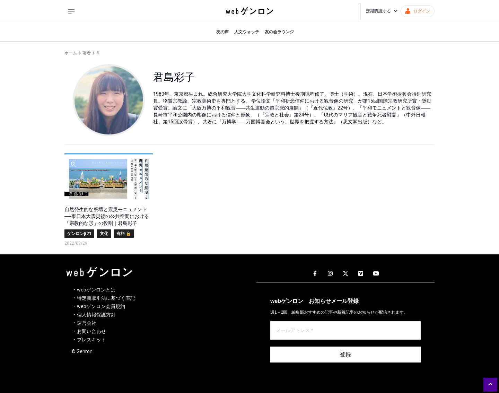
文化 (104, 233)
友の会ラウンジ (279, 31)
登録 (345, 354)
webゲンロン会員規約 (101, 306)
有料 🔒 (123, 233)
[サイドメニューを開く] (71, 11)
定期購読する (382, 11)
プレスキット (91, 339)
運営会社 (86, 323)
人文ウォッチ (246, 31)
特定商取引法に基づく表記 (106, 298)
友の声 (222, 31)
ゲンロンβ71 (79, 233)
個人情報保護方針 (96, 314)
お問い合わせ (91, 331)
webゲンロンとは (96, 289)
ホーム (70, 53)
